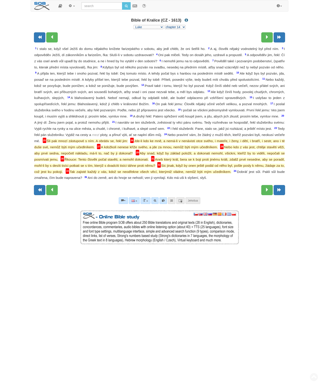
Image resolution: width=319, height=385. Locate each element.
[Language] (134, 200)
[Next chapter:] (267, 37)
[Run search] (126, 6)
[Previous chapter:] (52, 37)
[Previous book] (39, 37)
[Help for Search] (144, 5)
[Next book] (279, 37)
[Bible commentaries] (123, 200)
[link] (163, 200)
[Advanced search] (155, 200)
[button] (60, 5)
